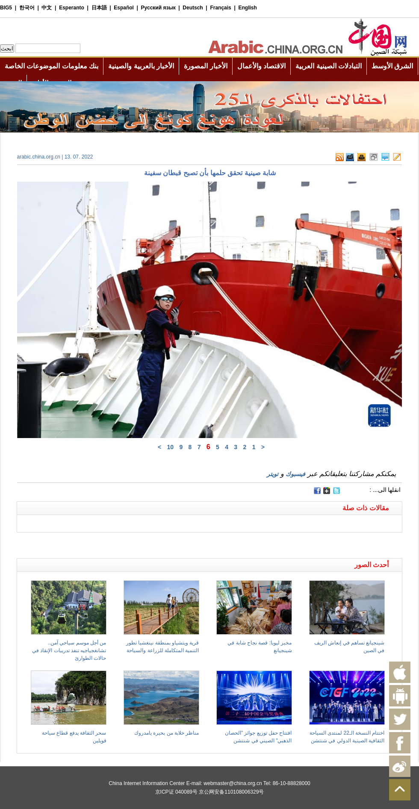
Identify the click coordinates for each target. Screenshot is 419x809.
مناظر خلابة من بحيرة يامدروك (166, 733)
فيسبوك (295, 474)
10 (170, 447)
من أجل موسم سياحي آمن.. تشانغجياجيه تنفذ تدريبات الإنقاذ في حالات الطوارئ (69, 650)
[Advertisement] (113, 543)
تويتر (272, 474)
